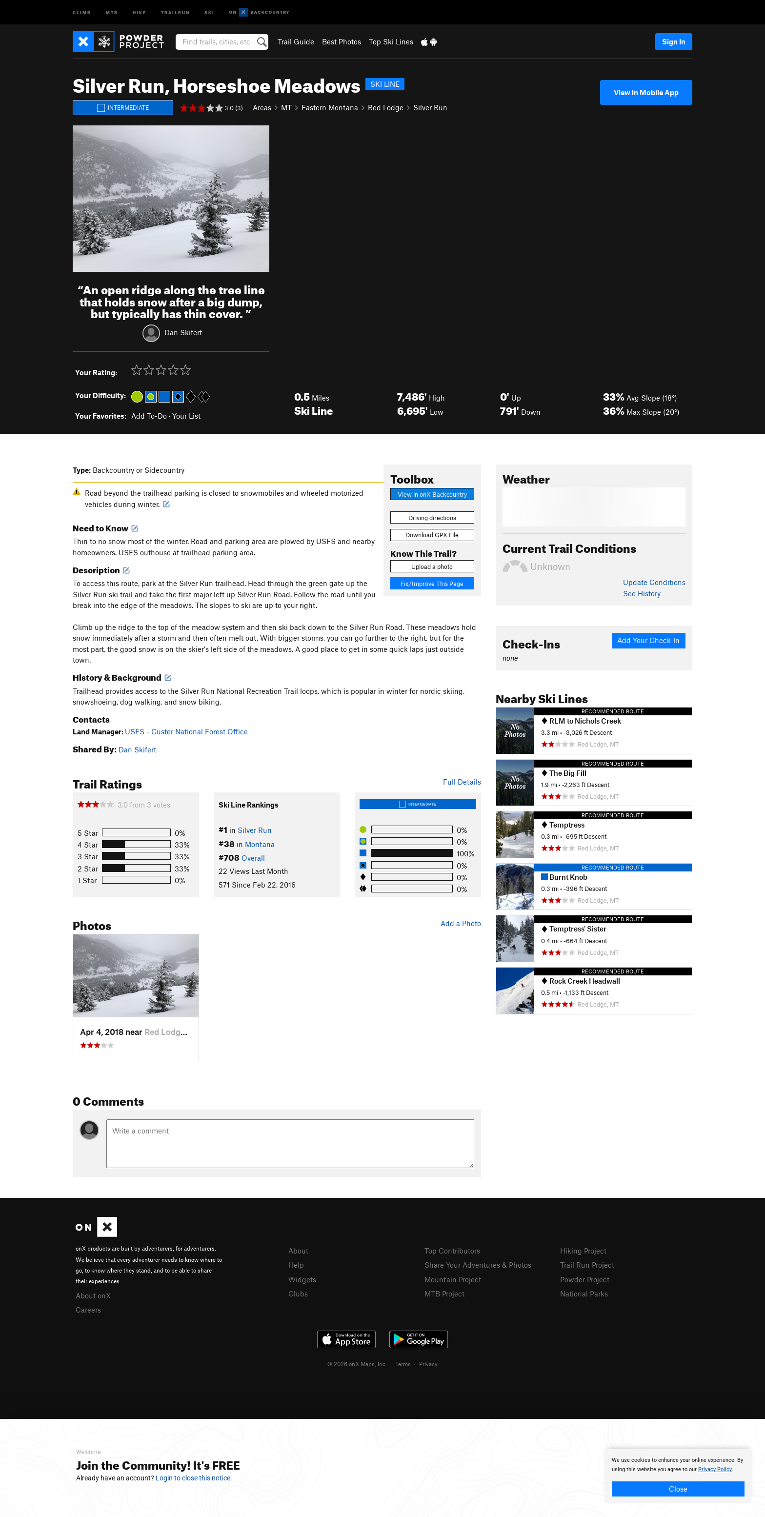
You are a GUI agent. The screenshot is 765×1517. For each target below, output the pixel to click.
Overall (253, 857)
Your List (186, 415)
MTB (112, 12)
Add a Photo (461, 923)
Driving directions (432, 518)
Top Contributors (452, 1250)
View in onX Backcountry (432, 494)
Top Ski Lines (391, 41)
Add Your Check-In (648, 640)
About (298, 1250)
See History (642, 593)
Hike (139, 12)
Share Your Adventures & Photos (477, 1264)
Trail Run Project (587, 1264)
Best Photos (341, 41)
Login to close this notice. (194, 1478)
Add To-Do (149, 415)
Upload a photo (432, 566)
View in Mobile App (646, 92)
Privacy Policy (715, 1469)
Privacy (428, 1363)
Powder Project (584, 1279)
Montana (260, 844)
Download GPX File (432, 535)
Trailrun (175, 12)
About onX (93, 1295)
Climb (82, 12)
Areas (262, 107)
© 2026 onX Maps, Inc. (357, 1363)
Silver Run (430, 107)
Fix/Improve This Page (432, 583)
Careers (88, 1309)
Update (654, 582)
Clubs (298, 1293)
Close (678, 1488)
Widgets (302, 1279)
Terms (403, 1363)
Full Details (462, 781)
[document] (678, 1476)
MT (286, 107)
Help (296, 1264)
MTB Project (444, 1293)
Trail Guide (296, 41)
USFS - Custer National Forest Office (186, 731)
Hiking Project (583, 1250)
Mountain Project (452, 1279)
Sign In (673, 41)
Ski (209, 12)
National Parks (584, 1293)
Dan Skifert (183, 332)
